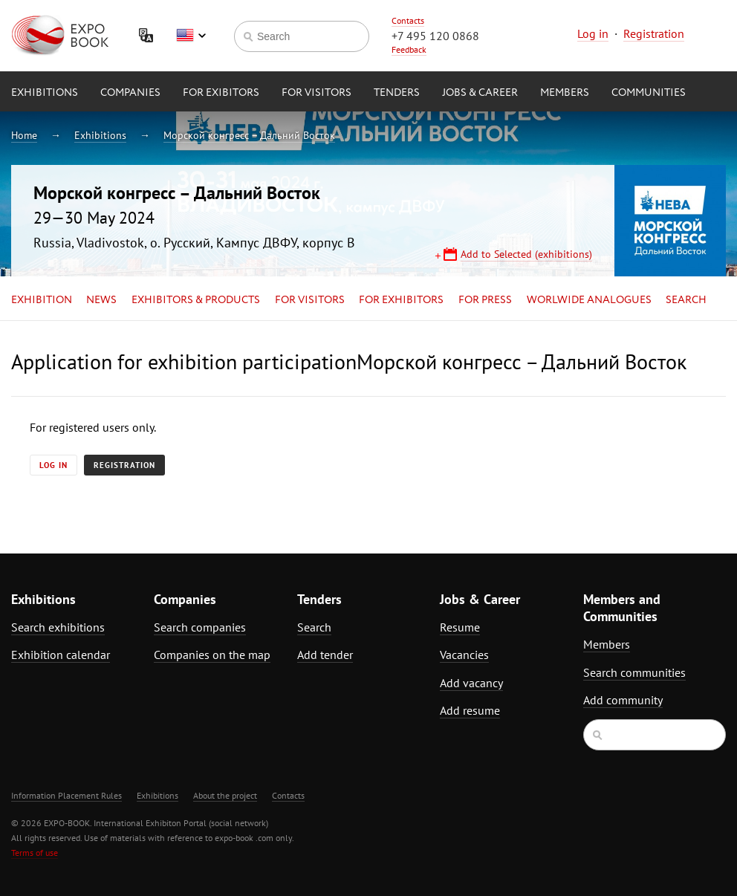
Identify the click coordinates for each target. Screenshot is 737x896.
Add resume (470, 710)
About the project (225, 795)
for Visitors (316, 92)
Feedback (409, 49)
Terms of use (34, 852)
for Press (485, 300)
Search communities (634, 672)
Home (24, 135)
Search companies (200, 627)
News (101, 300)
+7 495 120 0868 (435, 35)
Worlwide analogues (589, 300)
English (191, 36)
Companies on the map (212, 654)
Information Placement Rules (66, 795)
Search (686, 300)
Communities (648, 92)
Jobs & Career (480, 92)
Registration (653, 33)
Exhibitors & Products (196, 300)
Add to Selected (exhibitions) (526, 254)
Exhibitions (44, 92)
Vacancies (464, 654)
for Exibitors (221, 92)
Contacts (408, 20)
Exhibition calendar (60, 654)
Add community (623, 699)
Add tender (325, 654)
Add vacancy (471, 682)
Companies (130, 92)
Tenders (397, 92)
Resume (460, 627)
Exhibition (41, 300)
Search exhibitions (58, 627)
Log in (592, 33)
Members (564, 92)
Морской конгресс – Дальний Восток (249, 135)
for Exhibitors (401, 300)
